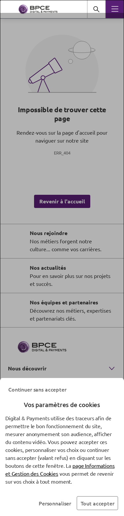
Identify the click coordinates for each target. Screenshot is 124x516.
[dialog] (62, 258)
